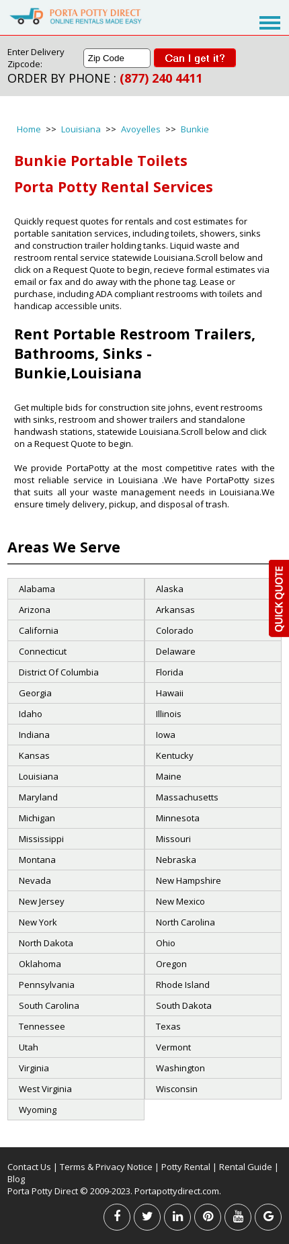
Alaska (169, 589)
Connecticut (43, 651)
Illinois (168, 714)
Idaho (30, 714)
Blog (16, 1179)
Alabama (37, 589)
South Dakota (184, 1005)
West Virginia (45, 1089)
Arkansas (175, 610)
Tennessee (42, 1026)
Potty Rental (185, 1167)
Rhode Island (183, 985)
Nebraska (176, 860)
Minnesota (178, 818)
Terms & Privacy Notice (106, 1167)
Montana (37, 860)
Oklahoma (40, 964)
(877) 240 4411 (161, 78)
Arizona (34, 610)
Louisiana (81, 129)
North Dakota (46, 943)
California (38, 630)
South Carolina (49, 1005)
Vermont (173, 1047)
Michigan (37, 818)
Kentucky (175, 755)
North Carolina (185, 922)
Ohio (165, 943)
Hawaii (169, 693)
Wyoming (37, 1110)
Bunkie (195, 129)
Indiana (34, 735)
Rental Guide (246, 1167)
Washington (180, 1068)
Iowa (165, 735)
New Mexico (180, 901)
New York (38, 922)
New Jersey (42, 901)
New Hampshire (188, 880)
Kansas (34, 755)
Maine (168, 776)
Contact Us (29, 1167)
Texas (168, 1026)
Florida (169, 672)
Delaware (176, 651)
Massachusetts (187, 797)
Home (29, 129)
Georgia (35, 693)
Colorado (175, 630)
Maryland (38, 797)
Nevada (35, 880)
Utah (28, 1047)
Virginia (34, 1068)
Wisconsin (177, 1089)
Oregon (171, 964)
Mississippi (41, 839)
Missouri (173, 839)
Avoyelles (141, 129)
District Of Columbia (59, 672)
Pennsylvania (47, 985)
